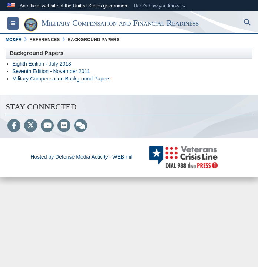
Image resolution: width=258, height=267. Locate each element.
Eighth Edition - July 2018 (41, 64)
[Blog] (80, 126)
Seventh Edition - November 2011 (51, 71)
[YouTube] (47, 126)
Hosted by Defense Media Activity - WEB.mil (81, 157)
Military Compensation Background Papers (61, 79)
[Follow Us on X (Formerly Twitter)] (30, 126)
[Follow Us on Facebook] (13, 126)
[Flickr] (63, 126)
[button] (160, 6)
